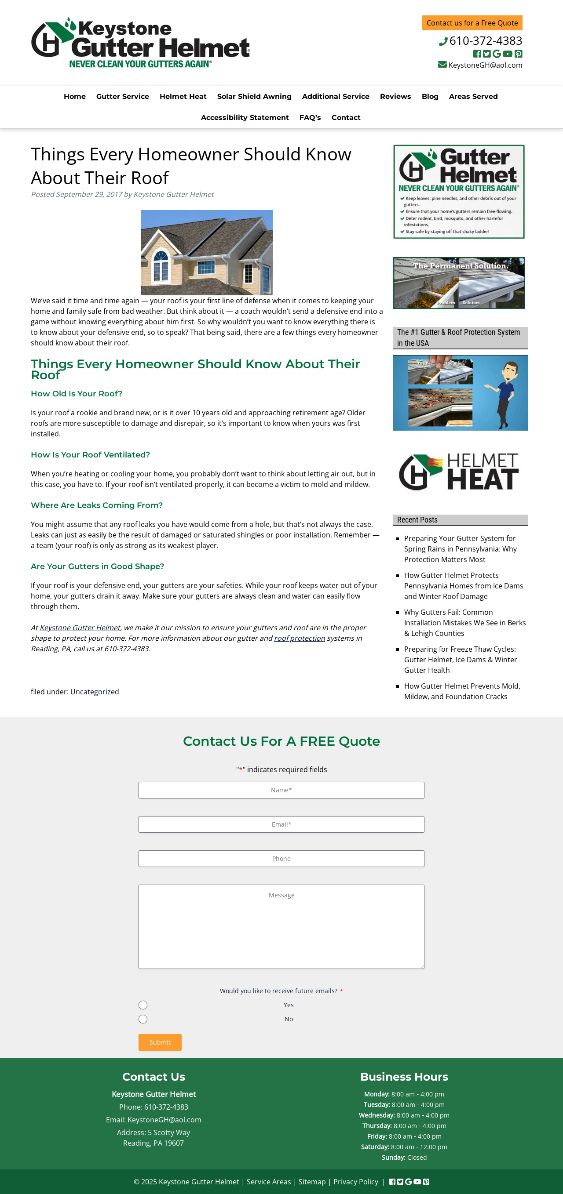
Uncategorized (94, 692)
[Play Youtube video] (460, 393)
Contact (346, 117)
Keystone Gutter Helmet (80, 627)
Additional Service (335, 96)
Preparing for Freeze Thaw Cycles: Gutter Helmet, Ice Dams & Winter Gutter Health (460, 659)
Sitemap (312, 1182)
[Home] (141, 65)
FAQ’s (310, 117)
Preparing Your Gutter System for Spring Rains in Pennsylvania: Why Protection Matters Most (460, 548)
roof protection (299, 638)
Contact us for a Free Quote (472, 23)
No (289, 1019)
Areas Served (473, 96)
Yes (289, 1005)
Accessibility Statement (245, 117)
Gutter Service (122, 96)
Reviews (395, 96)
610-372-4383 (486, 40)
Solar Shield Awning (254, 96)
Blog (430, 96)
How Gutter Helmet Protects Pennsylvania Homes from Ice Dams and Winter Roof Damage (463, 585)
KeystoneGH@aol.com (486, 65)
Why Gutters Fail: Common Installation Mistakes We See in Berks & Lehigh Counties (465, 622)
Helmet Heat (183, 96)
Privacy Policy (355, 1182)
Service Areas (269, 1182)
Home (75, 96)
